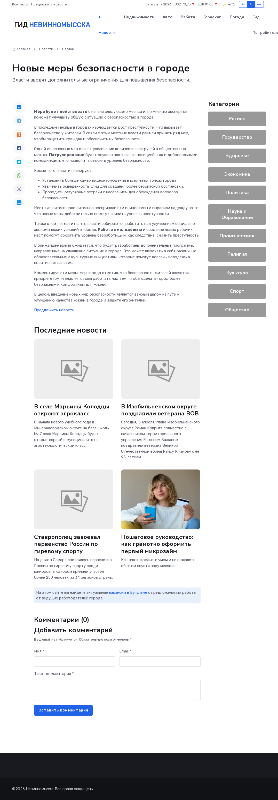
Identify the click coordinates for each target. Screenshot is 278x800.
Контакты (20, 4)
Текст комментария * (54, 673)
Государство (237, 137)
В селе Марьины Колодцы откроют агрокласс (71, 410)
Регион (68, 49)
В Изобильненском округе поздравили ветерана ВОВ (160, 410)
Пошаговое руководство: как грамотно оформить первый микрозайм (157, 544)
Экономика (237, 174)
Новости (107, 32)
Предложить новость (49, 4)
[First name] (74, 661)
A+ (259, 4)
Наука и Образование (237, 214)
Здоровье (237, 155)
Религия (237, 254)
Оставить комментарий (63, 710)
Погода (237, 17)
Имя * (39, 651)
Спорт (237, 291)
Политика (237, 192)
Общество (237, 309)
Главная (21, 49)
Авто (167, 17)
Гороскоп (212, 17)
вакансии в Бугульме (128, 592)
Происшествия (237, 235)
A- (243, 4)
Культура (237, 272)
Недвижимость (139, 17)
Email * (125, 651)
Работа (188, 17)
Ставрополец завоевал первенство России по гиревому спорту (67, 544)
